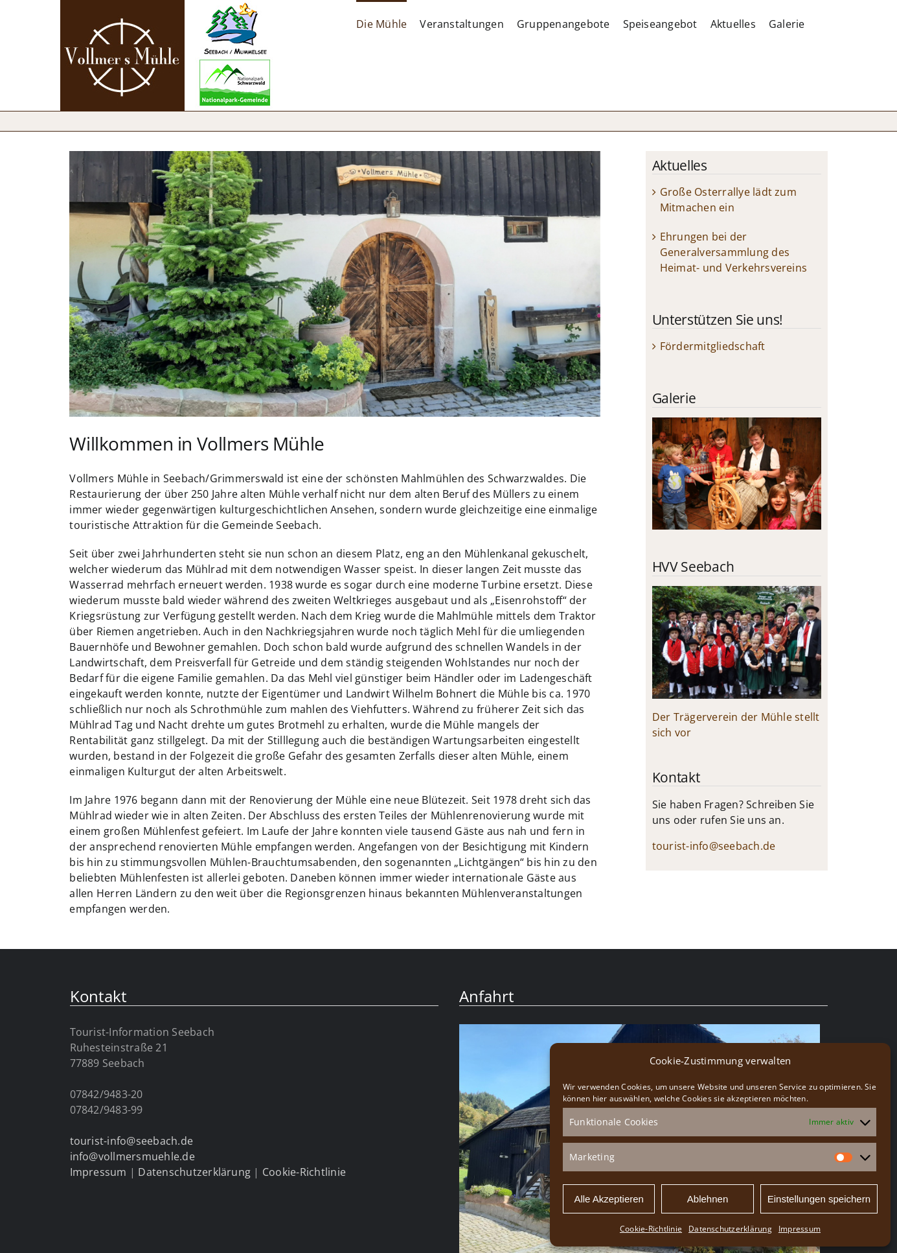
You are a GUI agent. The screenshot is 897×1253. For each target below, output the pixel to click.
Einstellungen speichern (818, 1198)
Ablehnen (707, 1198)
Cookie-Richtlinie (651, 1228)
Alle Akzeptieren (609, 1198)
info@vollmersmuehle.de (132, 1156)
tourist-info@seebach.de (714, 846)
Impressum (799, 1228)
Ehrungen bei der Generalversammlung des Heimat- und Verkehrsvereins (733, 252)
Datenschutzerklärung (730, 1228)
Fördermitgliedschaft (713, 346)
